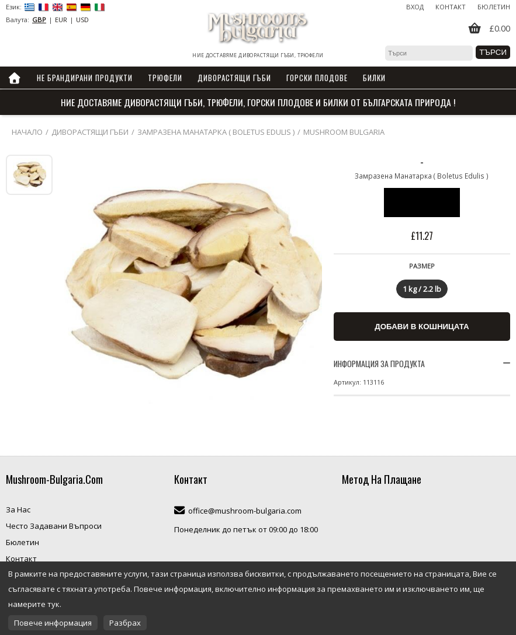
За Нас (18, 509)
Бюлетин (493, 6)
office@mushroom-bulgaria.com (245, 510)
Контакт (450, 6)
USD (82, 19)
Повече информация (53, 622)
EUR (61, 19)
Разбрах (125, 622)
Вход (415, 6)
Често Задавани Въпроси (54, 526)
